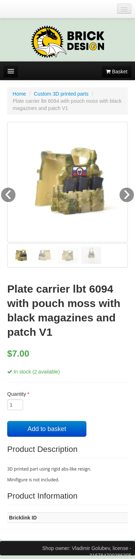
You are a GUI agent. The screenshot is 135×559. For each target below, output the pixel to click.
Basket (116, 71)
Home (19, 94)
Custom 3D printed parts (61, 94)
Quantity (18, 394)
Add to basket (46, 428)
